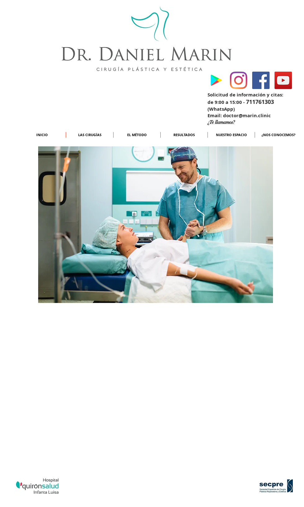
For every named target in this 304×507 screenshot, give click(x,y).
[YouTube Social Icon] (283, 80)
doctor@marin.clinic (247, 115)
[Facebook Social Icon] (261, 80)
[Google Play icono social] (216, 80)
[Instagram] (238, 80)
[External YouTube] (154, 398)
